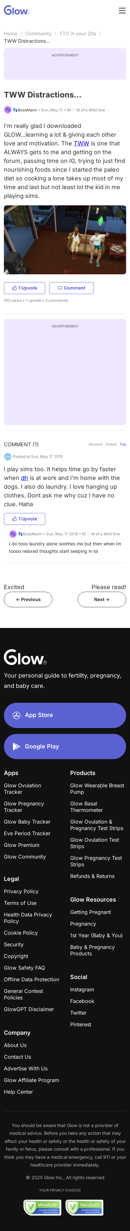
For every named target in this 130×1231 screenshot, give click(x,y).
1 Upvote (24, 288)
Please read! (109, 587)
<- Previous (28, 599)
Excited (14, 587)
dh (24, 477)
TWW (81, 143)
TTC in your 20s (77, 33)
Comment (71, 288)
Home (10, 33)
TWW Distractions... (27, 41)
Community (38, 33)
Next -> (102, 599)
